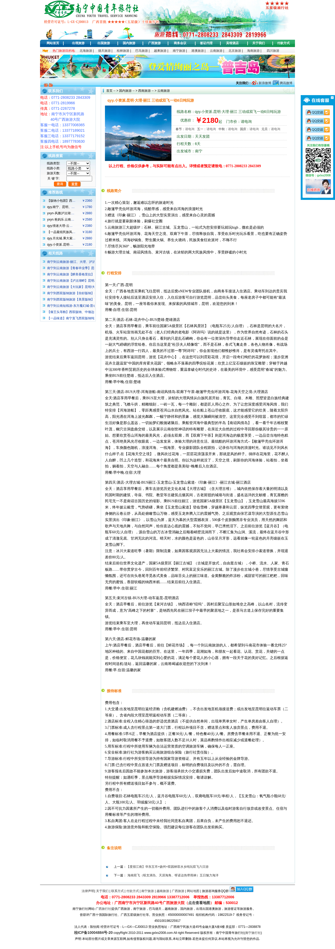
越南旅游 (163, 891)
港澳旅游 (197, 51)
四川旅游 (273, 51)
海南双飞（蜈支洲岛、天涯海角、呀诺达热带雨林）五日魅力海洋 (173, 875)
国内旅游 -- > (128, 90)
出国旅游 (103, 43)
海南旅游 (253, 51)
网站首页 (53, 43)
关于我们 (258, 43)
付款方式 (283, 43)
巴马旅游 (141, 51)
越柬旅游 (160, 51)
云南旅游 (216, 51)
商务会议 (180, 43)
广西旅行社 (103, 909)
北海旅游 (86, 51)
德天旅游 (104, 51)
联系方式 (117, 891)
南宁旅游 (179, 51)
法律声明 (88, 891)
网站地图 (193, 891)
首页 (109, 90)
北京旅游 (234, 51)
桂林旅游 (123, 51)
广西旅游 (154, 43)
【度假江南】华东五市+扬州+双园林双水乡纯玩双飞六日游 (167, 867)
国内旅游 (129, 43)
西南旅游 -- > (147, 90)
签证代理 (206, 43)
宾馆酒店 (232, 43)
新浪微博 (264, 83)
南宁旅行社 (253, 933)
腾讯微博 (285, 83)
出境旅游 (78, 43)
